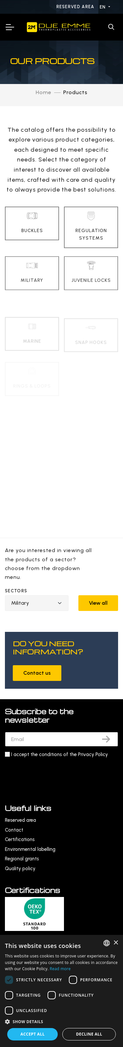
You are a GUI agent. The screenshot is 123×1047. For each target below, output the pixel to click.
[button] (61, 1021)
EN (103, 7)
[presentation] (55, 774)
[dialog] (61, 991)
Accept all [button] (32, 1034)
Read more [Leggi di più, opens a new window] (60, 968)
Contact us (37, 673)
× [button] (115, 942)
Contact (14, 830)
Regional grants (22, 859)
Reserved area (76, 6)
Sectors (16, 590)
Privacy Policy (93, 754)
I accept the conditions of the (59, 754)
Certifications (20, 839)
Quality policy (20, 868)
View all (98, 603)
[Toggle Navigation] (9, 27)
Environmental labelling (30, 849)
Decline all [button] (89, 1034)
